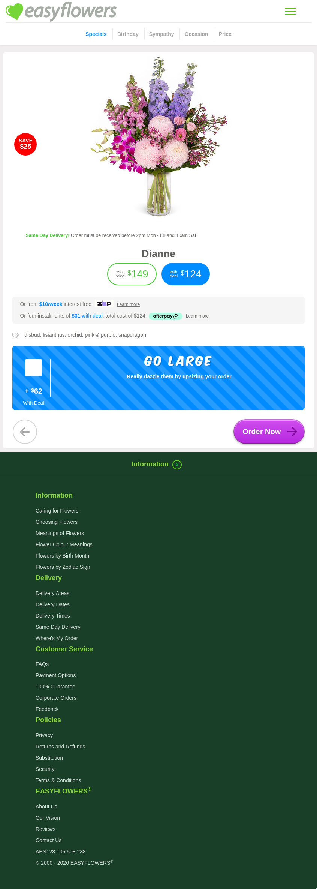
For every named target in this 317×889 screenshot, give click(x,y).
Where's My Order (57, 638)
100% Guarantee (55, 687)
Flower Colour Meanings (64, 544)
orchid (75, 335)
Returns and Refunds (60, 747)
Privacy (44, 735)
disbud (32, 335)
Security (45, 769)
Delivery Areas (52, 593)
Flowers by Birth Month (62, 556)
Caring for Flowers (57, 511)
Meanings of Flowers (60, 533)
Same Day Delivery (58, 627)
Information (158, 464)
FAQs (42, 664)
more (128, 304)
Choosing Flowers (57, 522)
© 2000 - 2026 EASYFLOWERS (74, 863)
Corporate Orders (56, 698)
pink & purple (100, 335)
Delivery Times (53, 616)
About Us (46, 807)
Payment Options (56, 675)
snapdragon (132, 335)
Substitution (49, 758)
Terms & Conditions (58, 780)
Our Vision (48, 818)
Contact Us (48, 840)
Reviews (45, 829)
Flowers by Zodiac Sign (63, 567)
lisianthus (53, 335)
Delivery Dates (53, 604)
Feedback (47, 709)
